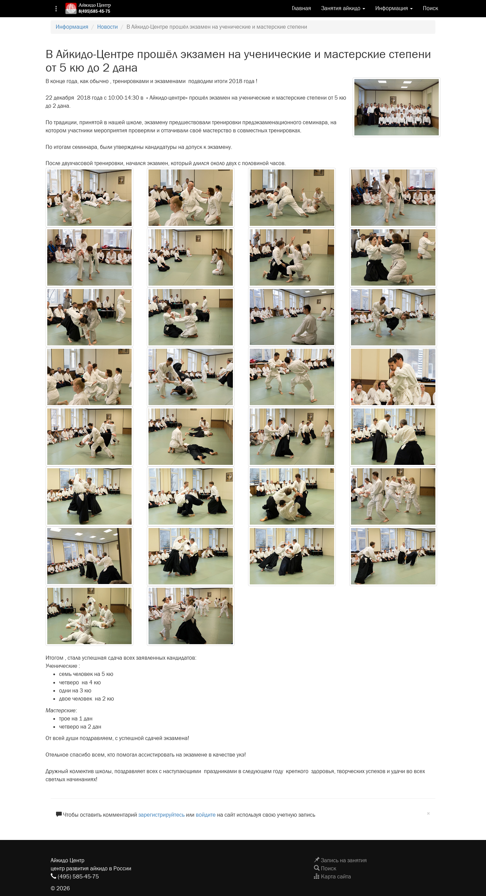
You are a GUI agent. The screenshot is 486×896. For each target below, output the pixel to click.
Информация (72, 26)
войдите (206, 814)
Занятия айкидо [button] (343, 8)
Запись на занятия (340, 860)
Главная (301, 8)
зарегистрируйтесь (161, 814)
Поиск (430, 8)
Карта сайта (332, 876)
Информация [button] (394, 8)
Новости (107, 26)
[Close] (428, 813)
